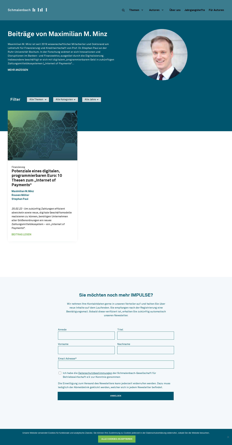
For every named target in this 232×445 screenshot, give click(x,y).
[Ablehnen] (228, 437)
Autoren (154, 10)
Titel (120, 329)
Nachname (123, 344)
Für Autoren (216, 10)
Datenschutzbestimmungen (95, 373)
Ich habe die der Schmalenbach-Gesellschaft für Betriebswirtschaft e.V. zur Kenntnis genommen (109, 375)
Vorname (63, 344)
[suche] (123, 10)
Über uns (175, 10)
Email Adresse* (67, 358)
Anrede (62, 329)
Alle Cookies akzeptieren (116, 439)
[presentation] (82, 409)
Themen (134, 10)
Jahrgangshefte (194, 10)
